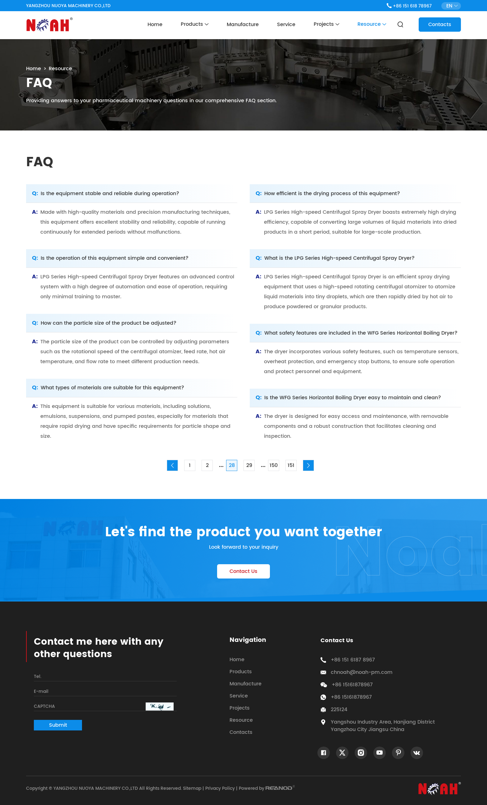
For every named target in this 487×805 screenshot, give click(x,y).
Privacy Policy (220, 788)
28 (232, 465)
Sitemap (192, 788)
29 (249, 465)
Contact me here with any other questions (98, 648)
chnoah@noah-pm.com (362, 672)
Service (286, 25)
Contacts (439, 25)
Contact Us (243, 571)
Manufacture (243, 25)
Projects (326, 25)
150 (274, 465)
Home (155, 25)
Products (194, 25)
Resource (371, 25)
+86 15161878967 (351, 697)
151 (291, 465)
